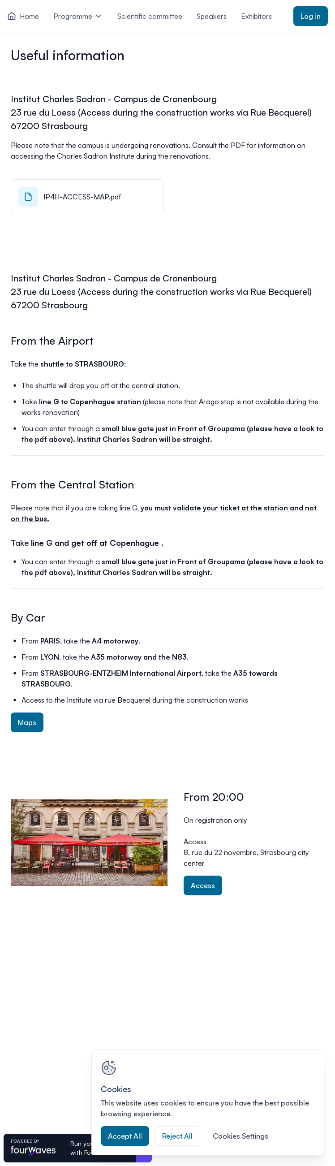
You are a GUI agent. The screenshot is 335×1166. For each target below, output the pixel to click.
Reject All (177, 1135)
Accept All (125, 1135)
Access (203, 885)
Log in (311, 16)
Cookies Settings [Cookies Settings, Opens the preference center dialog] (240, 1135)
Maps (27, 722)
